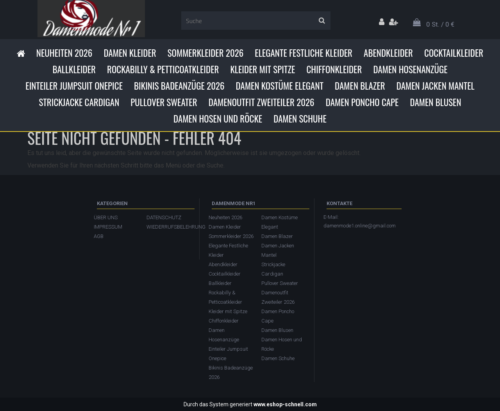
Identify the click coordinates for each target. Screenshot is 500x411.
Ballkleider (74, 69)
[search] (322, 20)
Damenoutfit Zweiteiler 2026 (261, 102)
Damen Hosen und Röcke (217, 118)
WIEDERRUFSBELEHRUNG (168, 227)
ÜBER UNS (106, 217)
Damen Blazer (360, 85)
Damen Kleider (130, 52)
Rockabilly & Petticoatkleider (163, 69)
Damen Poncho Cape (362, 102)
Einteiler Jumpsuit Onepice (74, 85)
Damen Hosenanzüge (410, 69)
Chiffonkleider (334, 69)
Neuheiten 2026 (64, 52)
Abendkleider (388, 52)
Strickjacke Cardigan (79, 102)
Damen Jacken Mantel (435, 85)
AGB (99, 236)
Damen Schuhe (300, 118)
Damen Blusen (435, 102)
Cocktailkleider (453, 52)
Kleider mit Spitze (262, 69)
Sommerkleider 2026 (206, 52)
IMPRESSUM (108, 227)
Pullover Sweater (163, 102)
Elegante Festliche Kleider (303, 52)
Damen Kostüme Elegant (279, 85)
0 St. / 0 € (440, 24)
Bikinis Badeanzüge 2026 (179, 85)
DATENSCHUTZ (163, 217)
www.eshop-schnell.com (285, 404)
